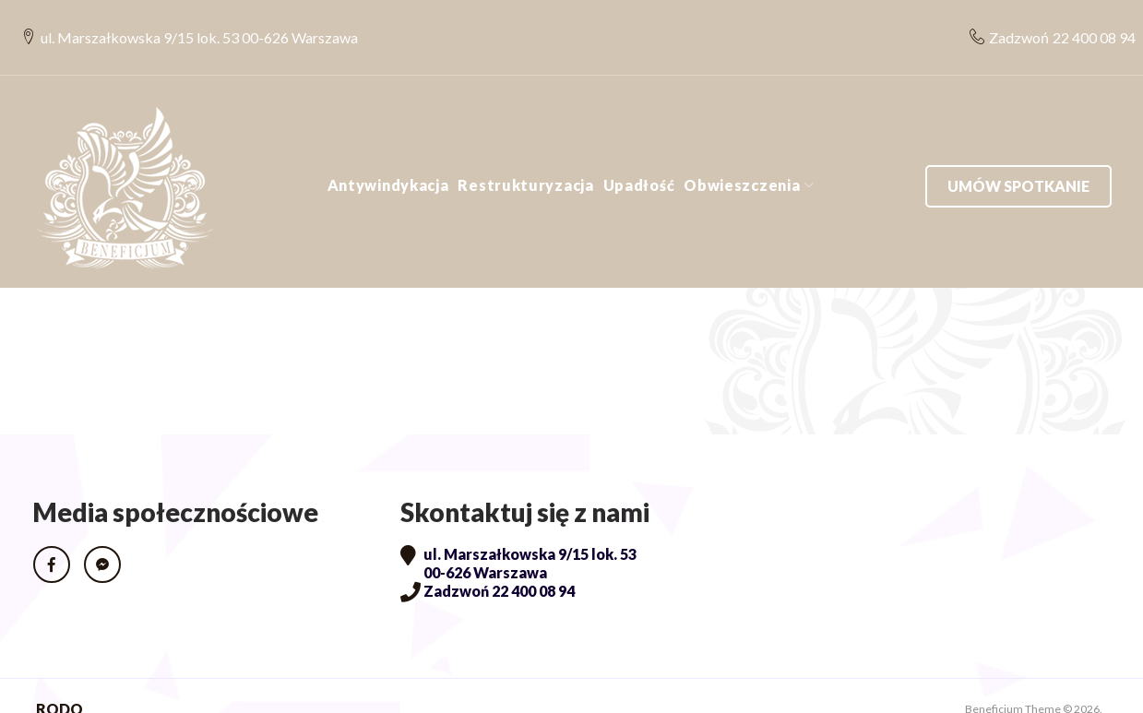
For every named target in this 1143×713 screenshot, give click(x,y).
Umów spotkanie (1018, 158)
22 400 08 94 (1083, 23)
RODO (59, 682)
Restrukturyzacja (525, 157)
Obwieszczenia (742, 157)
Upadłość (639, 157)
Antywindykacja (388, 157)
